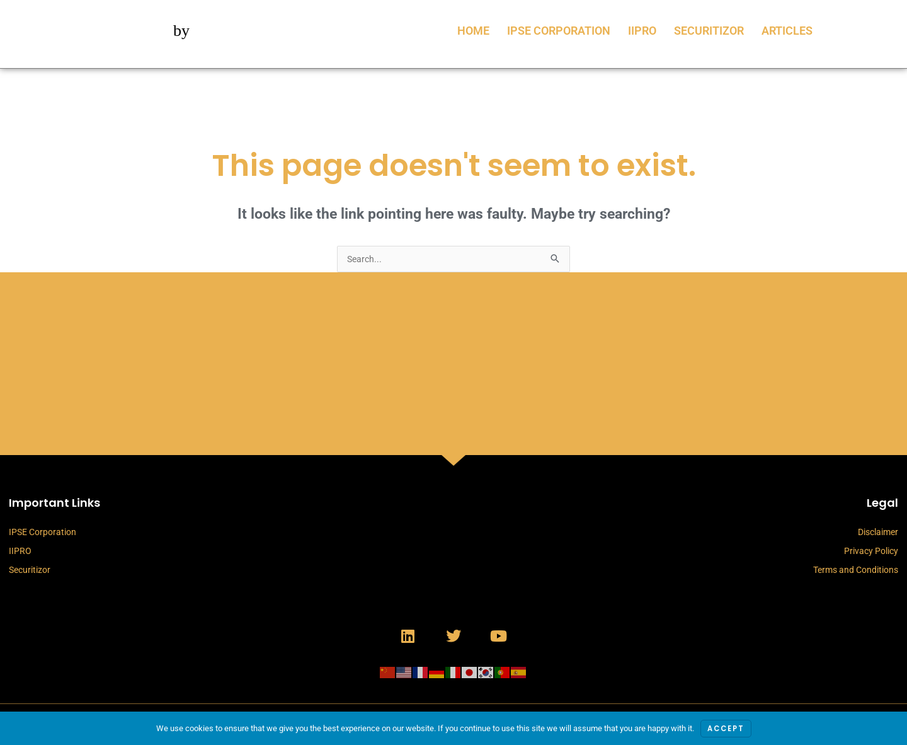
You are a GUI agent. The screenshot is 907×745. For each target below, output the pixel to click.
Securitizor (709, 30)
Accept (725, 728)
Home (473, 30)
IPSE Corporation (558, 30)
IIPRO (642, 30)
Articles (787, 30)
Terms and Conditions (855, 571)
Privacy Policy (871, 552)
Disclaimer (878, 533)
